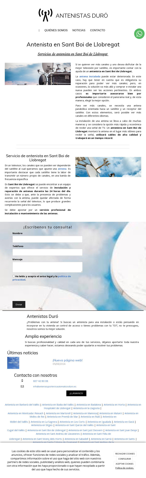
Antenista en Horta (114, 404)
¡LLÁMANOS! (76, 393)
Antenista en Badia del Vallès (58, 404)
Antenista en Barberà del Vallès (22, 404)
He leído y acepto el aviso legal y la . (42, 278)
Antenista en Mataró (110, 413)
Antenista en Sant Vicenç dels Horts (42, 438)
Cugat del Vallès (16, 430)
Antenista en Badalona (88, 404)
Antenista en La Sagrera (44, 421)
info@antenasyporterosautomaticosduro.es (54, 386)
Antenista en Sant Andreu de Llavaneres (58, 433)
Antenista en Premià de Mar (62, 416)
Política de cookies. (124, 467)
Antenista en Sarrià (101, 438)
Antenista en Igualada (99, 421)
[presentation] (37, 290)
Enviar (19, 304)
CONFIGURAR (124, 458)
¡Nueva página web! (67, 360)
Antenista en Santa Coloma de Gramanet (55, 442)
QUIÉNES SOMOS (56, 30)
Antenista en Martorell (58, 413)
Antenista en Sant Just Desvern (85, 430)
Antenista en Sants (124, 438)
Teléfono (18, 246)
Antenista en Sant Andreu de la (97, 442)
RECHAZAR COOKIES (125, 453)
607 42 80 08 (40, 380)
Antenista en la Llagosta (86, 408)
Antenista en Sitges (42, 425)
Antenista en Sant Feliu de (97, 433)
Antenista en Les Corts (72, 421)
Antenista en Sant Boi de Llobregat (46, 430)
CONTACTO (97, 30)
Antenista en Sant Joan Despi (121, 430)
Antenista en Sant (106, 425)
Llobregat (14, 438)
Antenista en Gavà (124, 421)
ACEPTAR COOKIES (124, 463)
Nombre (17, 233)
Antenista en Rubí (90, 416)
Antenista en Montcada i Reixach (25, 413)
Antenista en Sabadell (76, 438)
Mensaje (17, 259)
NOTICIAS (78, 30)
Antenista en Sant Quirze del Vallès (74, 425)
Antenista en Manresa (85, 413)
